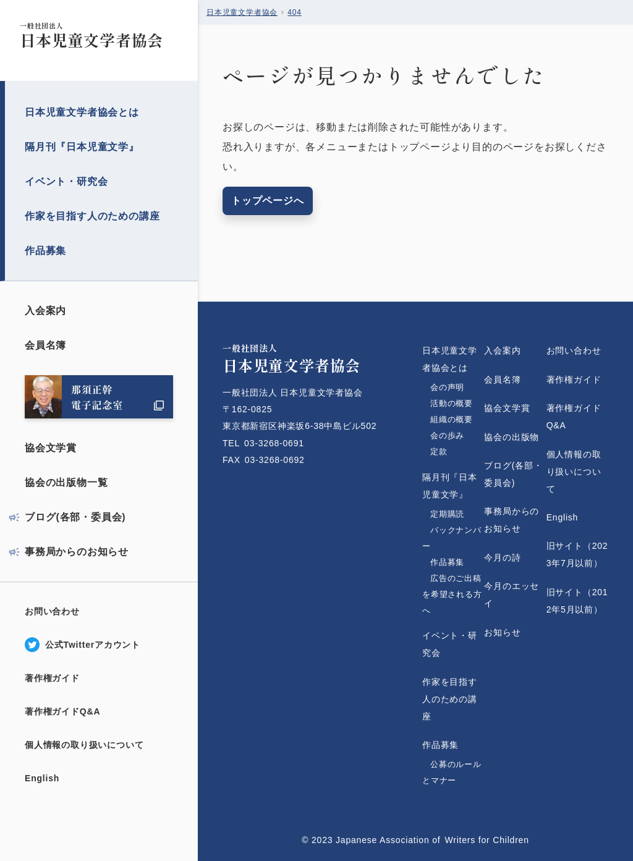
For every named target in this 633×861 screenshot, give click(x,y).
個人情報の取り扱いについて (84, 745)
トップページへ (267, 200)
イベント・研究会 (66, 181)
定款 (451, 451)
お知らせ (502, 632)
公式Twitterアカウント (92, 645)
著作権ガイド (52, 678)
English (42, 778)
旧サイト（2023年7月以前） (577, 554)
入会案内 (45, 310)
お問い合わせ (52, 611)
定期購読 (447, 514)
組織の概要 (451, 419)
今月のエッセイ (511, 594)
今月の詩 (502, 557)
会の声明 (447, 387)
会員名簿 (45, 345)
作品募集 (45, 250)
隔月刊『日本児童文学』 (82, 147)
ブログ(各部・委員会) (75, 517)
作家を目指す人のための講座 (92, 216)
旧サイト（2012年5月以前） (577, 600)
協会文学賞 (51, 448)
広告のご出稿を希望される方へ (452, 594)
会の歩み (447, 435)
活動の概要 (451, 403)
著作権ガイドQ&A (62, 711)
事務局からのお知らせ (77, 551)
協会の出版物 (511, 437)
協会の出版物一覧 (66, 482)
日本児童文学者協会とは (82, 112)
